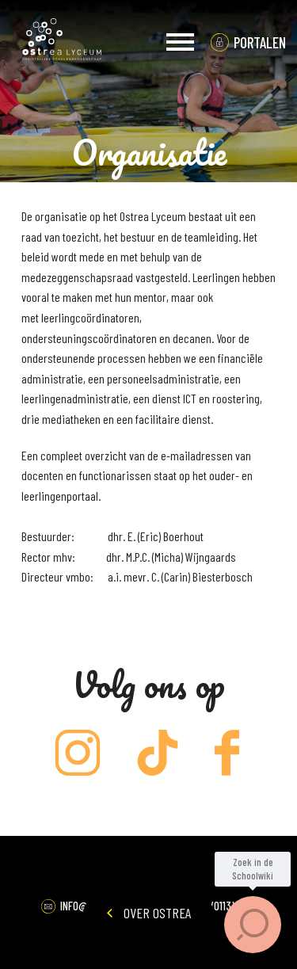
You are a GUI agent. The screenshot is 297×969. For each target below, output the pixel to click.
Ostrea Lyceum (61, 42)
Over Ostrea (149, 912)
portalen (260, 42)
